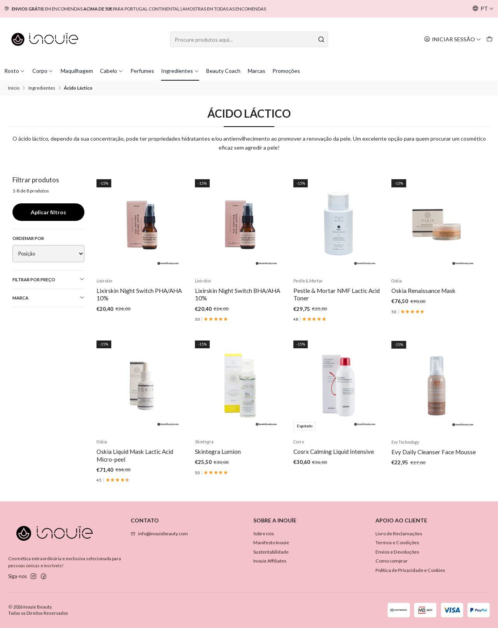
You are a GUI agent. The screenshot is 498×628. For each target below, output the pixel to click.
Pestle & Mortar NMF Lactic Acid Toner (336, 294)
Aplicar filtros (48, 212)
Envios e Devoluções (397, 552)
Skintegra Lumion (218, 489)
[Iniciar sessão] (452, 39)
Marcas (256, 70)
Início (13, 88)
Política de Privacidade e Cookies (410, 570)
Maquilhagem (77, 70)
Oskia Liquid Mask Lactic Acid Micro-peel (134, 485)
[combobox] (249, 39)
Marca (48, 297)
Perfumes (142, 70)
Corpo (43, 70)
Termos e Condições (397, 542)
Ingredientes (180, 70)
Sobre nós (263, 533)
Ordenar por (28, 238)
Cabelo (111, 70)
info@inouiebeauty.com (159, 533)
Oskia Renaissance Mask (423, 290)
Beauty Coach (223, 70)
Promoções (286, 70)
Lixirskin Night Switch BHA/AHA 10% (237, 294)
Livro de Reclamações (398, 533)
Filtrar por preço (48, 279)
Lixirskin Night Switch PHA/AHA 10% (139, 294)
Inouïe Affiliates (269, 561)
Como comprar (391, 561)
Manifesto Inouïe (271, 542)
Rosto (14, 70)
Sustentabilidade (271, 552)
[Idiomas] (483, 8)
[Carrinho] (489, 39)
